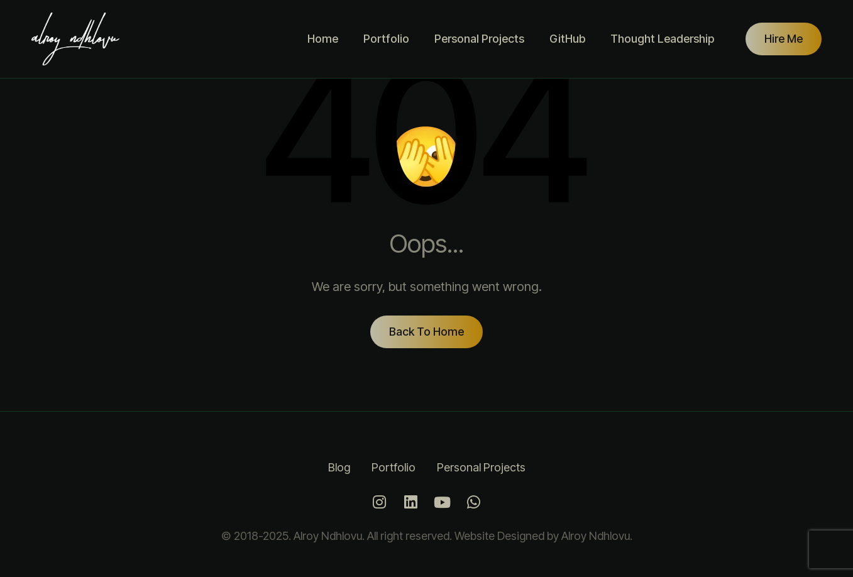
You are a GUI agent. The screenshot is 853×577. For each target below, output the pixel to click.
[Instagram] (379, 502)
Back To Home (426, 331)
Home (322, 38)
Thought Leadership (662, 38)
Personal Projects (479, 38)
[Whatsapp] (474, 502)
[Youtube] (442, 502)
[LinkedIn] (411, 502)
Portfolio (386, 38)
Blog (339, 467)
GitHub (567, 38)
